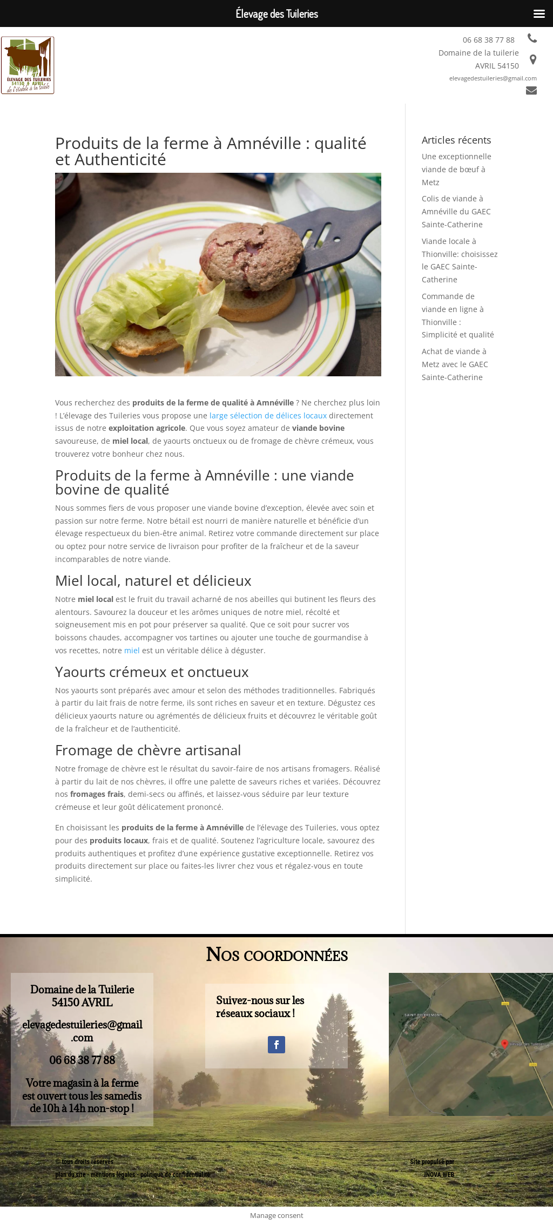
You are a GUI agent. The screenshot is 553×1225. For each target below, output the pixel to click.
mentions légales (114, 1175)
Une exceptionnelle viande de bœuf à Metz (456, 169)
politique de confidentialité (175, 1175)
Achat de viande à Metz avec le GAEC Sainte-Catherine (455, 364)
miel (132, 650)
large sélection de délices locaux (268, 415)
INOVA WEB (439, 1175)
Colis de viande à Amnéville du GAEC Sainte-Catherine (456, 211)
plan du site (70, 1175)
